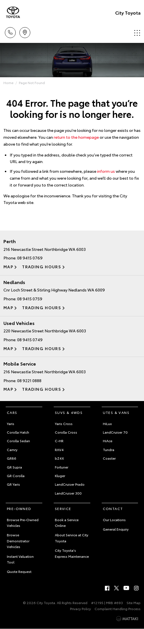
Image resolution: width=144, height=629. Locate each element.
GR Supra (14, 467)
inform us (106, 171)
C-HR (59, 440)
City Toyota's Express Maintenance (72, 553)
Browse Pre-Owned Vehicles (23, 522)
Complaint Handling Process (118, 608)
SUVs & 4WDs (69, 412)
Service (63, 508)
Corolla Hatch (18, 432)
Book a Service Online (67, 522)
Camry (12, 449)
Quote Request (19, 571)
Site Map (134, 602)
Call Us (10, 31)
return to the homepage (76, 137)
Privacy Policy (80, 608)
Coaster (109, 458)
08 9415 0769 (30, 258)
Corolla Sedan (18, 440)
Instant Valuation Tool (20, 559)
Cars (12, 412)
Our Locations (114, 519)
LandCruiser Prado (70, 484)
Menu (137, 32)
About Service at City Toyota (71, 537)
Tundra (108, 449)
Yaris (10, 423)
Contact (113, 508)
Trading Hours (41, 266)
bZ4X (59, 458)
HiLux (107, 423)
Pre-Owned (19, 508)
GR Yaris (13, 484)
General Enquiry (116, 529)
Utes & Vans (116, 412)
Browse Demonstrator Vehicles (18, 540)
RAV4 (59, 449)
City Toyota (128, 12)
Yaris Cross (64, 423)
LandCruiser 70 (115, 432)
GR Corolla (16, 475)
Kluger (60, 475)
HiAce (107, 440)
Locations (24, 31)
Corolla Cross (66, 432)
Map (8, 266)
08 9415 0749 (30, 339)
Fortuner (61, 467)
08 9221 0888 (29, 380)
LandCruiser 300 (68, 493)
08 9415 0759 (29, 298)
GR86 (11, 458)
